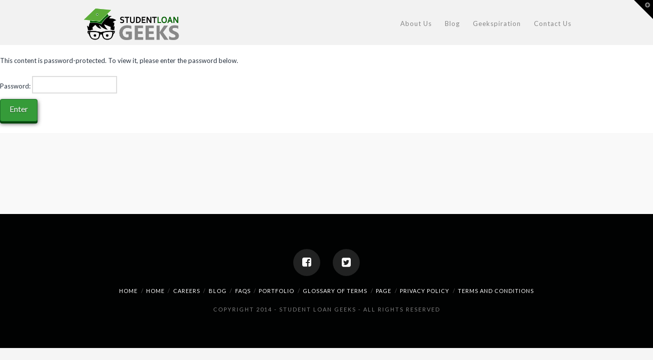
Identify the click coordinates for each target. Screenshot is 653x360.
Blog (452, 24)
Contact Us (552, 24)
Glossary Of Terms (335, 291)
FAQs (243, 291)
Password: (58, 84)
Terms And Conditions (496, 291)
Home (155, 291)
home (128, 291)
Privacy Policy (424, 291)
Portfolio (276, 291)
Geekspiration (497, 24)
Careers (186, 291)
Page (383, 291)
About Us (416, 24)
